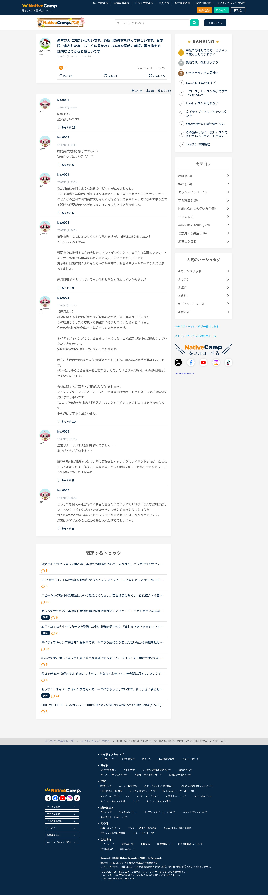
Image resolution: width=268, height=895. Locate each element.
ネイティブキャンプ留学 (231, 3)
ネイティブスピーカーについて (160, 812)
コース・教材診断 (128, 785)
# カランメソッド (189, 271)
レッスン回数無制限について (156, 770)
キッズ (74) (185, 216)
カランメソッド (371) (192, 192)
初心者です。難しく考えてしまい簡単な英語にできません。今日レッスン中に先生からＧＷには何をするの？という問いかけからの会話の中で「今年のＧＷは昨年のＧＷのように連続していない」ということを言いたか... (102, 658)
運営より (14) (187, 241)
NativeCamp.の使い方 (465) (197, 208)
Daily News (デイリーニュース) (178, 790)
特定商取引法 (164, 844)
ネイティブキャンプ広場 (112, 801)
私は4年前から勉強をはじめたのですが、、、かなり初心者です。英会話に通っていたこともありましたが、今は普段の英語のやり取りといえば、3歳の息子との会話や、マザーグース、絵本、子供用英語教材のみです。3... (103, 673)
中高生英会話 (121, 3)
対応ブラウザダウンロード (148, 775)
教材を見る (106, 785)
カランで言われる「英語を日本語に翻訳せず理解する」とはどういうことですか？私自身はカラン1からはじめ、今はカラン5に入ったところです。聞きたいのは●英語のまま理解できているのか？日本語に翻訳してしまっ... (102, 611)
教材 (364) (185, 184)
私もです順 (164, 90)
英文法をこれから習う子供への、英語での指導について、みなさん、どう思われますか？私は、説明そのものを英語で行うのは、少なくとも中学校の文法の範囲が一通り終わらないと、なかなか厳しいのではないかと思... (102, 564)
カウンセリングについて (195, 812)
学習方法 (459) (188, 200)
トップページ (107, 759)
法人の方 (164, 3)
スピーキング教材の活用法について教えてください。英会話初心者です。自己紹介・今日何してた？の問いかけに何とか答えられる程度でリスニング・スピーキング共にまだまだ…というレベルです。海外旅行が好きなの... (102, 595)
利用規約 (145, 844)
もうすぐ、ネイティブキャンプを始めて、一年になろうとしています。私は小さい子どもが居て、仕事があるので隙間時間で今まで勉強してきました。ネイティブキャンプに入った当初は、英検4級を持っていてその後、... (102, 689)
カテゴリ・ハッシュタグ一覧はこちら (197, 326)
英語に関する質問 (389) (194, 225)
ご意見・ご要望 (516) (192, 233)
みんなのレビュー (128, 812)
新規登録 (204, 10)
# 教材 (182, 295)
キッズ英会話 (100, 3)
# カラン (183, 279)
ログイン (221, 10)
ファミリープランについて (113, 775)
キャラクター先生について (113, 817)
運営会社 (127, 844)
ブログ (135, 801)
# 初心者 (183, 312)
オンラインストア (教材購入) (158, 785)
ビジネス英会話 (144, 3)
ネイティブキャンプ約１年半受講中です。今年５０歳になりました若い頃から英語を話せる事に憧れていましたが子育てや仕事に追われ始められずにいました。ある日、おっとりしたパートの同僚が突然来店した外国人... (102, 642)
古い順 (150, 90)
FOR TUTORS (203, 3)
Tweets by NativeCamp (184, 373)
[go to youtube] (62, 798)
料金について (185, 770)
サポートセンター (143, 832)
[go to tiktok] (77, 798)
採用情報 (106, 849)
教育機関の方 (182, 3)
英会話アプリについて (180, 775)
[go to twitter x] (48, 798)
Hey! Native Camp (203, 796)
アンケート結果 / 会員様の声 (142, 827)
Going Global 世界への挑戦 (177, 827)
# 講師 (182, 287)
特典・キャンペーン (110, 827)
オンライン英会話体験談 (112, 832)
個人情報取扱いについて (190, 844)
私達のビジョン (128, 849)
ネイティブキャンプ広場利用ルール (195, 336)
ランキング (106, 812)
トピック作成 (215, 22)
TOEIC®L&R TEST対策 (111, 790)
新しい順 (137, 90)
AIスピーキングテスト (148, 796)
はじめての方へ (108, 770)
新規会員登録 (128, 759)
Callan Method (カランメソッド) (197, 785)
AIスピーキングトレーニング (114, 796)
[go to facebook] (55, 798)
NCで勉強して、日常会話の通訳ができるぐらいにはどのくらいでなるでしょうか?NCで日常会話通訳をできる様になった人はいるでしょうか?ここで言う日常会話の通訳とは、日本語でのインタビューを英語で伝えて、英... (103, 579)
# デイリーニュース (191, 304)
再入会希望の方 (166, 759)
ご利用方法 (129, 770)
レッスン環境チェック (142, 790)
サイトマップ (107, 844)
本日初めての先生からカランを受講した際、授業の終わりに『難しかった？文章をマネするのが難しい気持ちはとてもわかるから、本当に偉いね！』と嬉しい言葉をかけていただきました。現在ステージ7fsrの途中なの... (102, 626)
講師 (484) (185, 175)
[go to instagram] (69, 798)
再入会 (238, 10)
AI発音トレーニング (176, 796)
